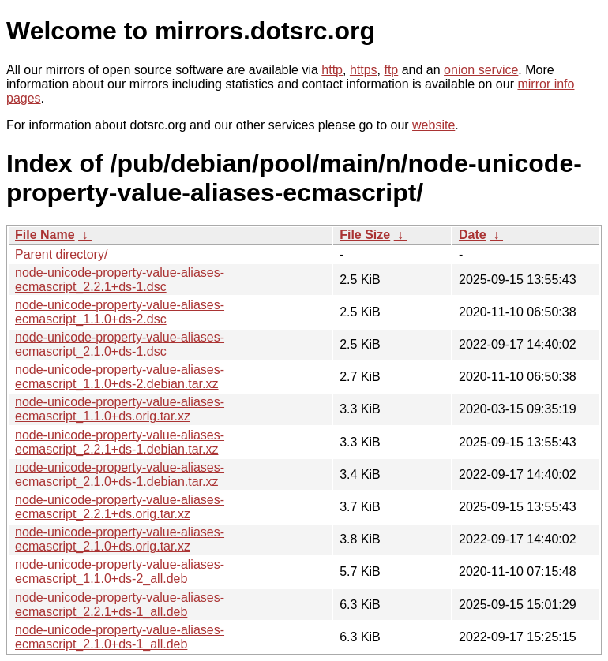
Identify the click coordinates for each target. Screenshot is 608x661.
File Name (45, 234)
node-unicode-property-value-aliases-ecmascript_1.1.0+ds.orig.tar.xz (119, 409)
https (363, 70)
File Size (365, 234)
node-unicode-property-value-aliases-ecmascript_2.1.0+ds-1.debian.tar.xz (119, 474)
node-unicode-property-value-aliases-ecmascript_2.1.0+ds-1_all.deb (119, 637)
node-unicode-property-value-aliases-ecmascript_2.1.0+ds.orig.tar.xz (119, 539)
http (332, 70)
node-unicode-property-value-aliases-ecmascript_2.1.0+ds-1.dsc (119, 344)
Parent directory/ (61, 254)
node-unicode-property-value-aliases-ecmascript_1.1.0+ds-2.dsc (119, 312)
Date (472, 234)
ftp (391, 70)
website (433, 125)
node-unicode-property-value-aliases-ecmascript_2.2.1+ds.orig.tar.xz (119, 507)
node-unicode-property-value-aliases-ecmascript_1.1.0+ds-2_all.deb (119, 571)
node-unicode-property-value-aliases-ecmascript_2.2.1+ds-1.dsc (119, 279)
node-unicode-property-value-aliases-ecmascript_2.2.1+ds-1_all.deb (119, 604)
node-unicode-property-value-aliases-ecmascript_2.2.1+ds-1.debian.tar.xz (119, 442)
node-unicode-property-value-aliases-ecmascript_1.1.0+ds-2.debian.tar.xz (119, 376)
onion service (481, 70)
